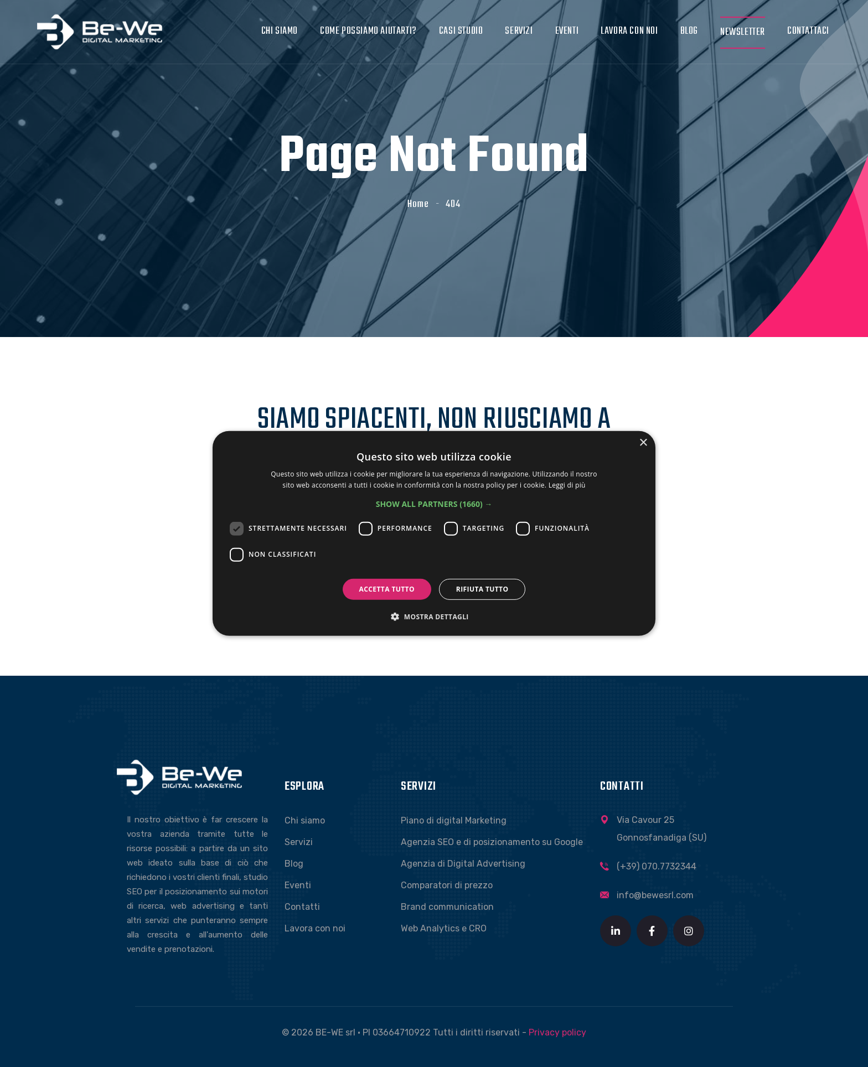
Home (418, 204)
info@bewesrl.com (655, 895)
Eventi (567, 31)
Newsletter (742, 32)
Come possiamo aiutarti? (368, 31)
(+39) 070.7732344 (656, 866)
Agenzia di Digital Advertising (463, 863)
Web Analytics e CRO (444, 928)
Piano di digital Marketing (454, 820)
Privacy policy (557, 1032)
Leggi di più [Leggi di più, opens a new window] (567, 485)
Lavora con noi (629, 31)
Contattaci (808, 31)
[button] (434, 504)
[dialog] (434, 533)
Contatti (302, 907)
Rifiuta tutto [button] (482, 589)
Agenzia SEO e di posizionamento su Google (492, 842)
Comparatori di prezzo (447, 885)
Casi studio (461, 31)
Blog (689, 31)
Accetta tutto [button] (387, 589)
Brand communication (447, 907)
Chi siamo (279, 31)
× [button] (643, 443)
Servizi (519, 31)
